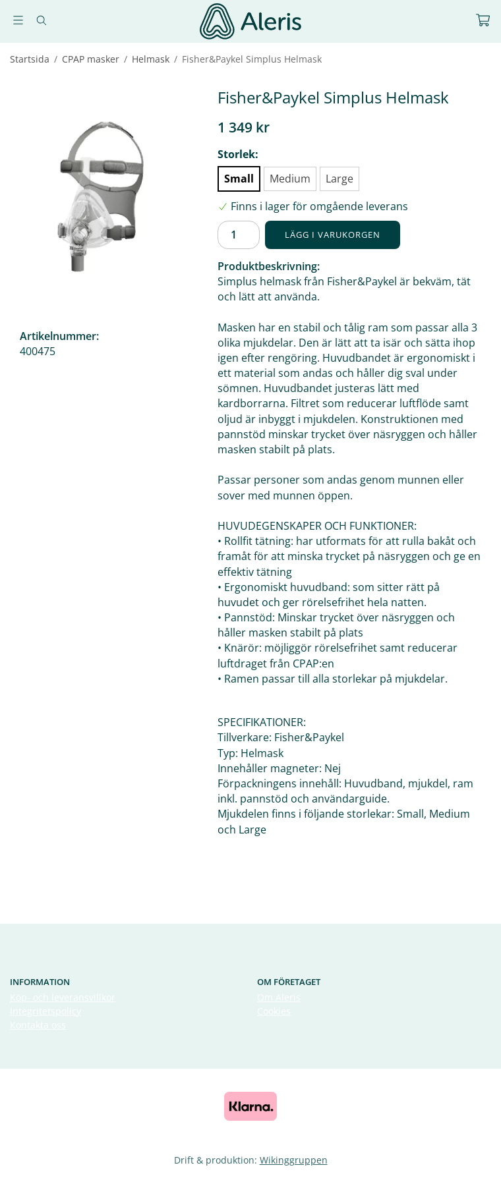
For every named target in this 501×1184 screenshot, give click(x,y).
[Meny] (18, 20)
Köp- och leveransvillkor (62, 997)
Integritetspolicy (45, 1011)
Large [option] (339, 178)
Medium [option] (290, 178)
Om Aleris (279, 997)
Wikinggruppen (294, 1160)
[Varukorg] (482, 20)
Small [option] (239, 178)
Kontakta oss (38, 1025)
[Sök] (41, 20)
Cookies (274, 1011)
